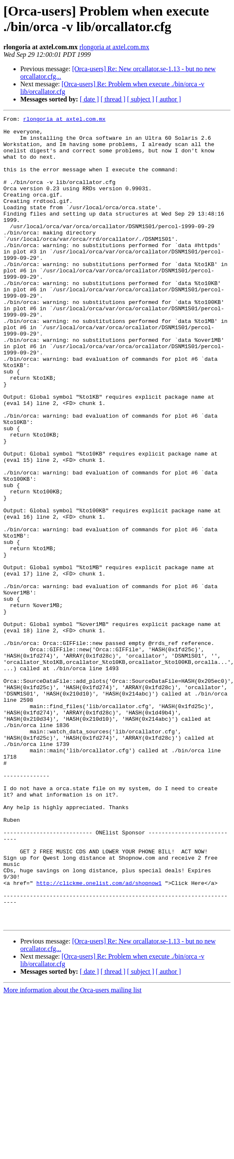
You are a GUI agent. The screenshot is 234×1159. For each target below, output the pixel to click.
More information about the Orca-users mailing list (72, 1151)
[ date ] (89, 99)
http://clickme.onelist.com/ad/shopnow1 (98, 1037)
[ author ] (168, 99)
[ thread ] (113, 99)
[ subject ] (140, 99)
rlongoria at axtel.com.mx (114, 47)
